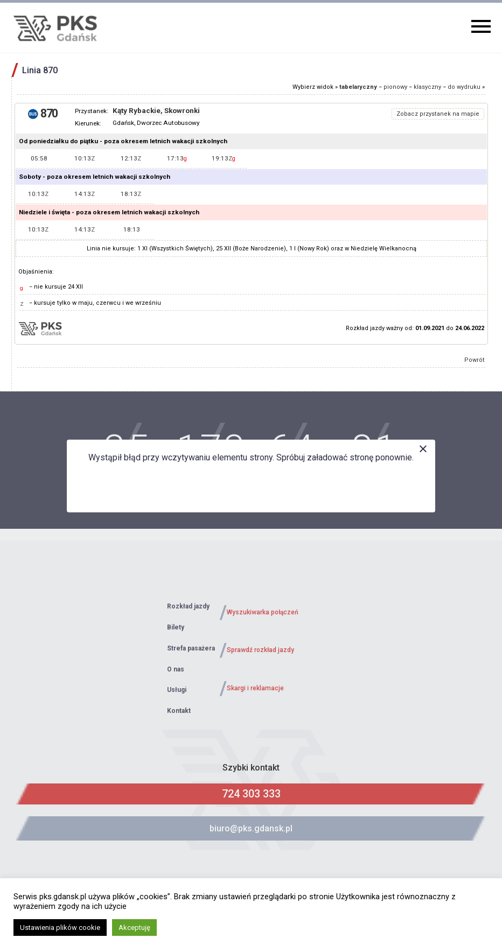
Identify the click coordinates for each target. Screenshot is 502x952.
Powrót (474, 359)
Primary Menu (481, 26)
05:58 (39, 158)
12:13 (131, 158)
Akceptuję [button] (134, 927)
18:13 (131, 194)
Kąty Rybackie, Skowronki (156, 111)
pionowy (395, 86)
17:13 (177, 158)
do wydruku (464, 86)
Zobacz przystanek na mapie (437, 113)
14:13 (84, 194)
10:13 (84, 158)
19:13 (223, 158)
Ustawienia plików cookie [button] (60, 927)
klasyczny (427, 86)
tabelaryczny (358, 86)
